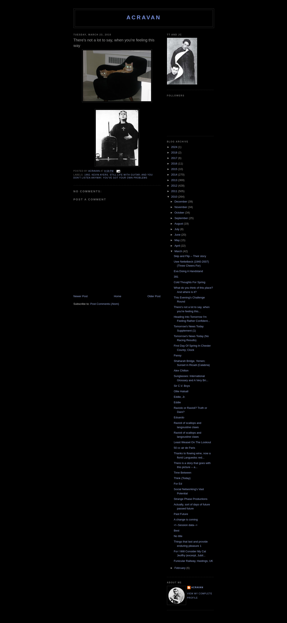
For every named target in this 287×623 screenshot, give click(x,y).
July (177, 229)
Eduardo (179, 417)
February (180, 568)
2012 (174, 185)
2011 (174, 191)
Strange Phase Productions (190, 499)
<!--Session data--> (185, 525)
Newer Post (81, 296)
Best (176, 530)
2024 (174, 147)
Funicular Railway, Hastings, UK (193, 561)
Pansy (177, 355)
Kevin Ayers (100, 175)
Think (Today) (182, 478)
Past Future (181, 514)
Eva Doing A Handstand (188, 271)
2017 (174, 158)
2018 (174, 152)
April (177, 245)
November (181, 207)
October (179, 212)
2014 (174, 174)
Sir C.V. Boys (182, 385)
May (177, 240)
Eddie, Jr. (179, 396)
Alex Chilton (181, 370)
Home (117, 296)
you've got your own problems (125, 178)
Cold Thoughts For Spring (189, 282)
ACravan (143, 17)
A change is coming (186, 519)
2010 (174, 196)
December (181, 201)
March (178, 251)
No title (178, 536)
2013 (174, 180)
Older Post (153, 296)
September (181, 218)
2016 (174, 163)
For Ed (178, 483)
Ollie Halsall (181, 391)
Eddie (177, 402)
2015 (174, 169)
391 (176, 276)
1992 (87, 175)
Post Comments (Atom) (104, 303)
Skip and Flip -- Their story (190, 256)
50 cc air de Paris (184, 447)
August (179, 223)
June (177, 234)
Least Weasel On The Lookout (192, 442)
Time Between (182, 472)
